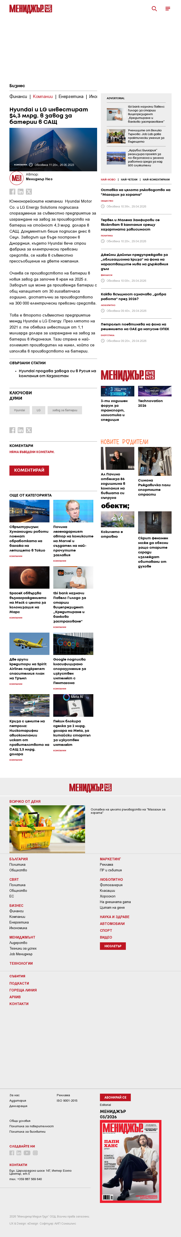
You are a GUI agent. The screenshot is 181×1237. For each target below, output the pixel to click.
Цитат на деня (112, 907)
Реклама (106, 864)
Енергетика (19, 922)
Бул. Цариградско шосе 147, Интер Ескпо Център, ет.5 (40, 1172)
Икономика (18, 928)
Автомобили (112, 923)
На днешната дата (115, 902)
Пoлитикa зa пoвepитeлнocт (31, 1126)
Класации (107, 890)
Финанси (16, 911)
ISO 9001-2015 (67, 1100)
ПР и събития (111, 870)
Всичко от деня (25, 801)
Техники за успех (23, 948)
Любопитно (111, 879)
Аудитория (17, 1100)
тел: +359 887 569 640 (25, 1179)
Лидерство (18, 942)
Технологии (21, 963)
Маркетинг (110, 859)
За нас (14, 1095)
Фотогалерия (111, 885)
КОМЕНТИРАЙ (29, 470)
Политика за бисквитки (27, 1131)
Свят (14, 879)
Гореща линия (23, 990)
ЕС (11, 896)
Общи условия (19, 1120)
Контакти (19, 1003)
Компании (17, 916)
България (18, 859)
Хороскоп (107, 896)
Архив (15, 996)
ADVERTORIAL (116, 98)
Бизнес (17, 86)
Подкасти (19, 983)
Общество (18, 870)
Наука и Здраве (114, 916)
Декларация (18, 1106)
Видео (106, 937)
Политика (17, 864)
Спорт (106, 930)
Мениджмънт (22, 937)
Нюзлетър (112, 946)
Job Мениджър (21, 954)
